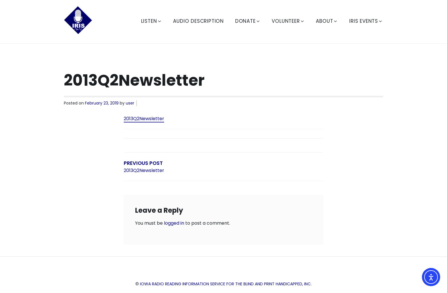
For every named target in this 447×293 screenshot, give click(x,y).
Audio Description (198, 21)
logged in (174, 223)
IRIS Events (366, 21)
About (327, 21)
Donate (248, 21)
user (130, 103)
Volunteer (288, 21)
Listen (151, 21)
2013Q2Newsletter (144, 118)
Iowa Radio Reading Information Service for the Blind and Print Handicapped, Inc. (226, 284)
